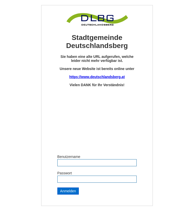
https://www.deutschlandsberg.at (97, 77)
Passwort (64, 173)
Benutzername (68, 157)
